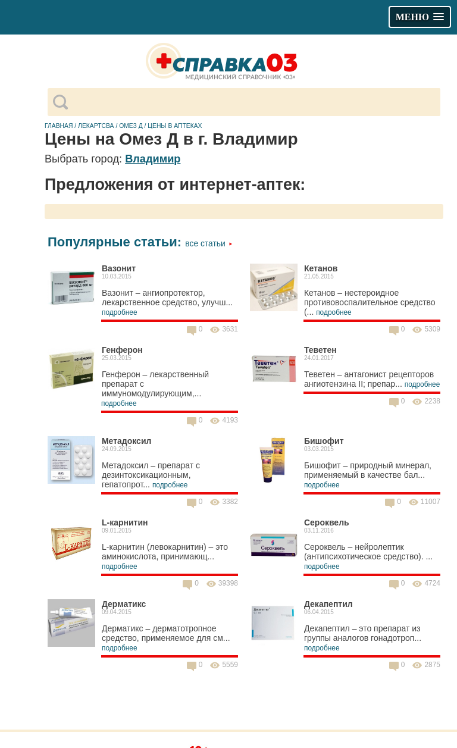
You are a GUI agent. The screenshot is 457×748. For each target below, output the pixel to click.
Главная (59, 126)
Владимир (152, 159)
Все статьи (208, 243)
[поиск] (254, 102)
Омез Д (131, 126)
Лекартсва (96, 126)
